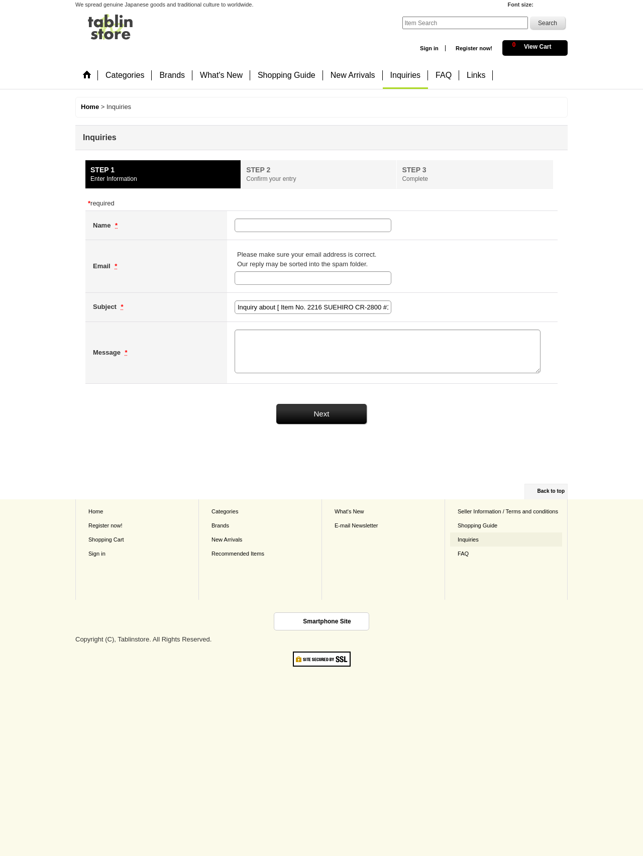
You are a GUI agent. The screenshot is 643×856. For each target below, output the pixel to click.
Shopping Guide (477, 525)
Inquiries (468, 540)
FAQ (463, 554)
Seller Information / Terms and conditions (508, 511)
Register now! (474, 48)
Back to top (551, 491)
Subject (106, 306)
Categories (224, 511)
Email (102, 266)
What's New (349, 511)
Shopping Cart (106, 540)
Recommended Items (237, 554)
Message (108, 352)
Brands (220, 525)
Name (103, 225)
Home (95, 511)
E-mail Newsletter (356, 525)
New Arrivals (226, 540)
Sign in (429, 48)
